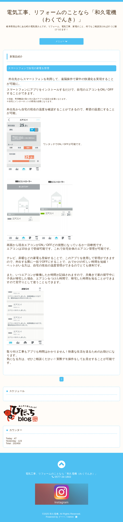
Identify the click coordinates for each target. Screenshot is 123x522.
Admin (70, 517)
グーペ (62, 517)
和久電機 (54, 514)
